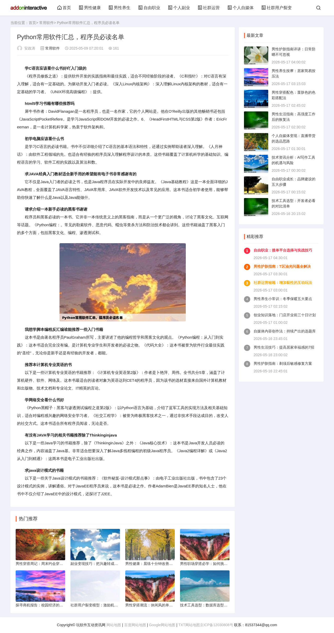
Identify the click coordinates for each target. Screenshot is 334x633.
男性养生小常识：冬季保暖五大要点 (283, 299)
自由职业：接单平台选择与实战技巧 (283, 250)
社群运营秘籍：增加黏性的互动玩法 (283, 282)
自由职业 (149, 7)
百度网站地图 (135, 625)
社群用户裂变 (276, 7)
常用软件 (46, 23)
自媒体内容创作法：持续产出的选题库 (285, 331)
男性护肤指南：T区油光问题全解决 (282, 266)
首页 (64, 7)
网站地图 (113, 625)
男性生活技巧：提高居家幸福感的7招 (284, 347)
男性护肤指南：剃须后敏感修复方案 (283, 363)
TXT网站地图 (189, 625)
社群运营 (209, 7)
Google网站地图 (162, 625)
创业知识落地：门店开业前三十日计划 (285, 315)
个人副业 (179, 7)
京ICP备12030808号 (216, 625)
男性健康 (90, 7)
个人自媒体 (241, 7)
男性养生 (119, 7)
